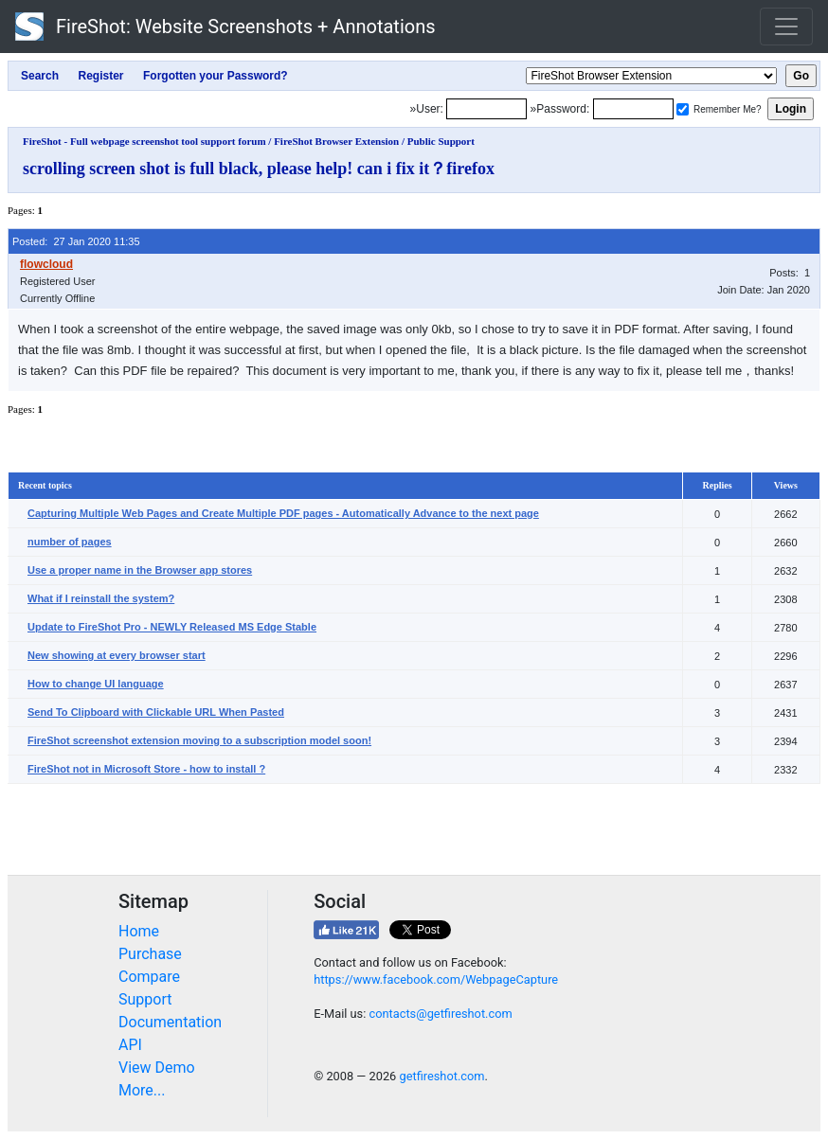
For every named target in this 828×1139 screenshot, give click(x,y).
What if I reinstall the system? (100, 598)
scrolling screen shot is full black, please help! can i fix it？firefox (259, 168)
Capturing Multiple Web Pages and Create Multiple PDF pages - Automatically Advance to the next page (283, 513)
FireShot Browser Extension (336, 141)
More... (142, 1090)
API (130, 1045)
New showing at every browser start (116, 655)
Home (138, 931)
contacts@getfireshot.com (440, 1013)
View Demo (156, 1068)
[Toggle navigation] (786, 26)
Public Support (441, 141)
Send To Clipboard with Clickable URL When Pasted (155, 712)
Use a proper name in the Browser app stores (139, 570)
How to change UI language (95, 683)
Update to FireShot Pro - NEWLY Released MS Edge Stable (171, 626)
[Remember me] (682, 109)
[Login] (486, 108)
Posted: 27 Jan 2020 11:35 (76, 241)
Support (144, 999)
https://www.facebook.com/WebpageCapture (436, 979)
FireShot (225, 26)
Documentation (170, 1022)
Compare (149, 977)
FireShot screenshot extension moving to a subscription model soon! (199, 740)
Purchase (150, 954)
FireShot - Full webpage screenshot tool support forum (144, 141)
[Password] (633, 108)
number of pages (69, 541)
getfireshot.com (441, 1076)
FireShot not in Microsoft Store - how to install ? (146, 768)
